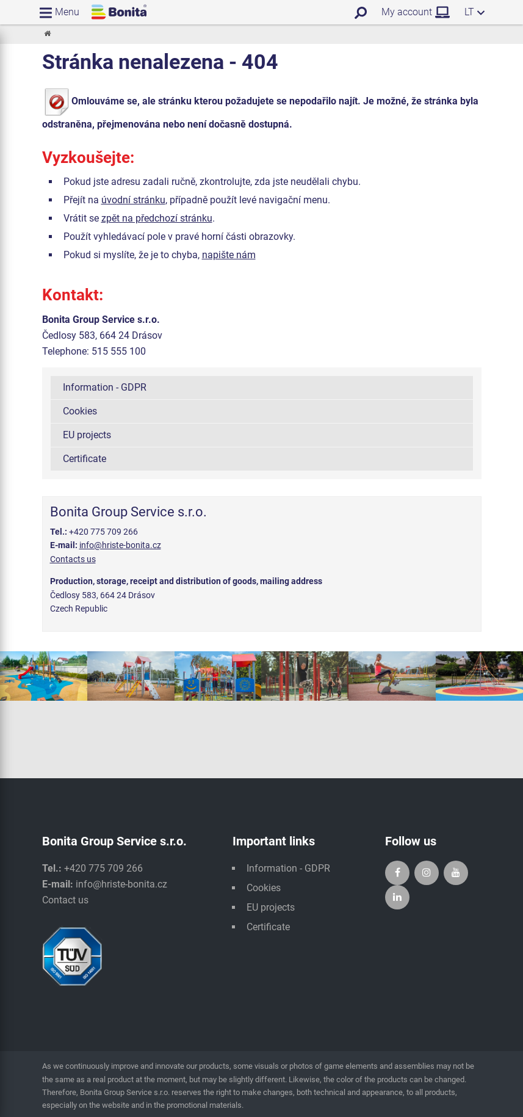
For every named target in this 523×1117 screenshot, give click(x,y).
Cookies (80, 411)
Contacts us (73, 559)
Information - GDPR (104, 387)
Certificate (84, 459)
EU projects (87, 435)
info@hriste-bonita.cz (120, 545)
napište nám (229, 255)
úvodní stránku (133, 200)
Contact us (65, 900)
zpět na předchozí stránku (156, 218)
